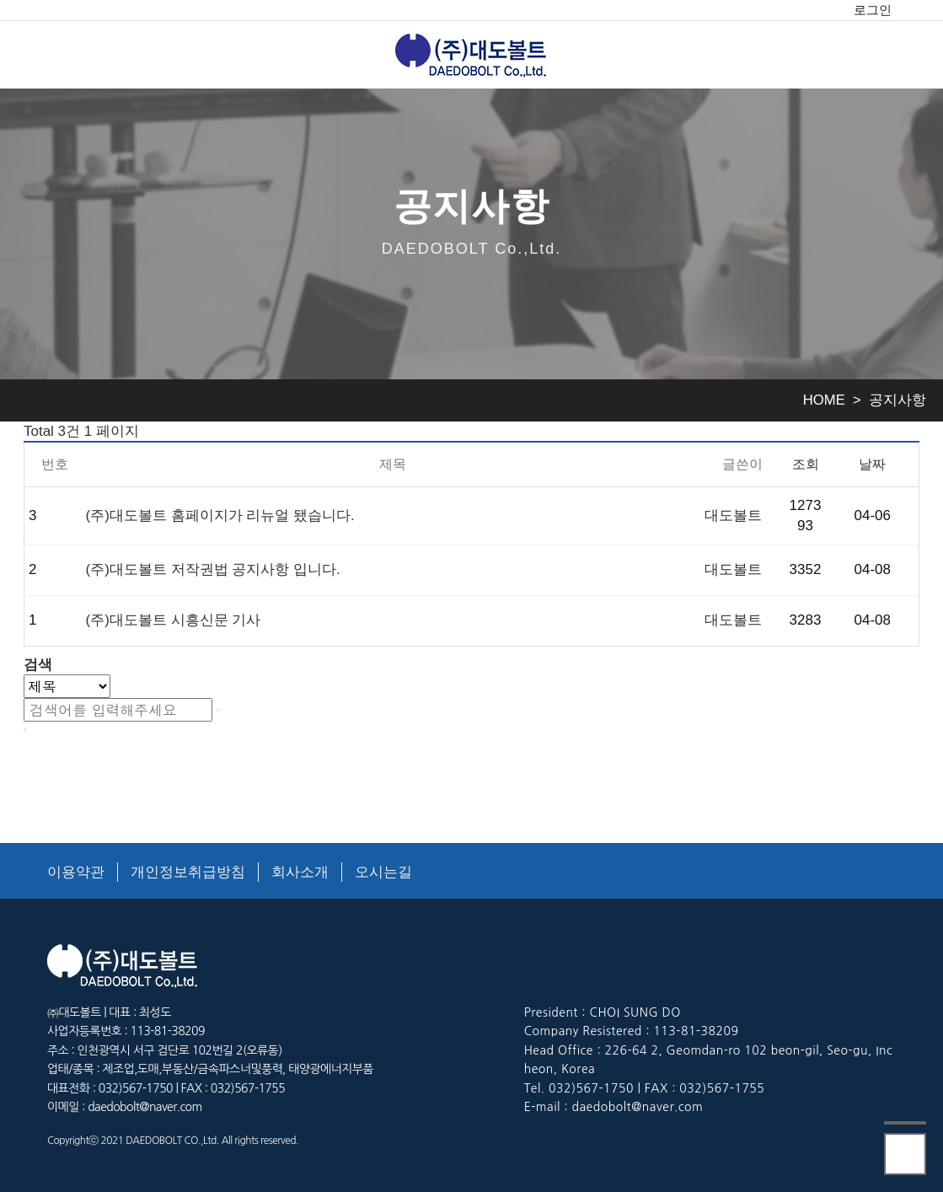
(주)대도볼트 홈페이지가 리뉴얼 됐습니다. (220, 515)
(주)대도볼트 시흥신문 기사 (173, 620)
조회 (805, 463)
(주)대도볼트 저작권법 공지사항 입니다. (213, 569)
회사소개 (300, 872)
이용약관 (75, 872)
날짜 (872, 463)
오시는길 (383, 872)
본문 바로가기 (0, 0)
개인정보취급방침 (188, 872)
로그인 (873, 10)
